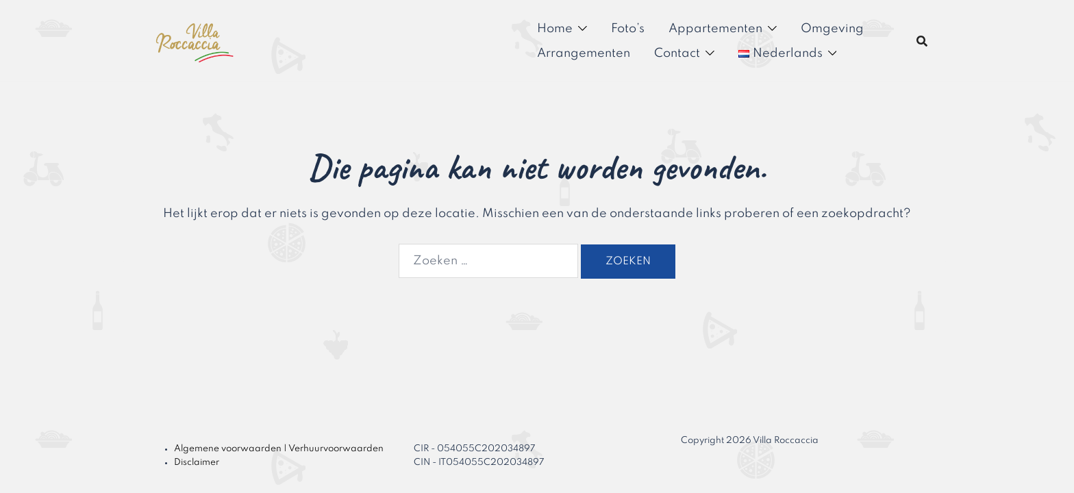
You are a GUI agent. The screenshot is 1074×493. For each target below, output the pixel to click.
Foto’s (628, 29)
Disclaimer (196, 462)
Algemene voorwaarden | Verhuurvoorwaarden (279, 448)
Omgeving (832, 29)
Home (555, 29)
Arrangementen (583, 53)
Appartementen (715, 29)
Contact (677, 53)
